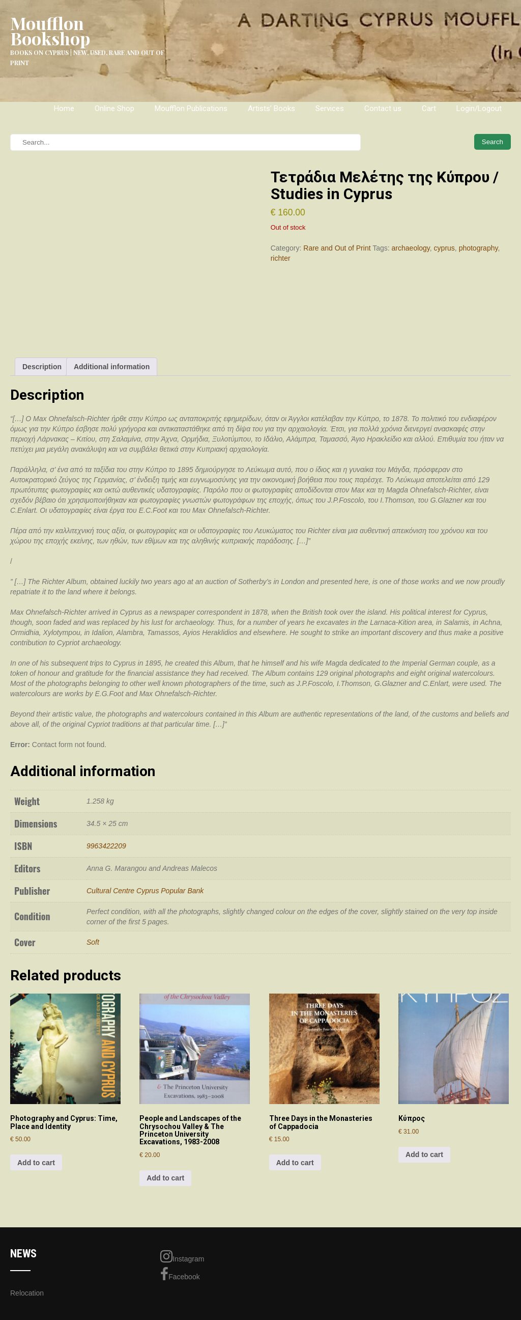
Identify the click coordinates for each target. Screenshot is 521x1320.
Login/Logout (479, 108)
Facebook (179, 1274)
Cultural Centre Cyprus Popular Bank (145, 891)
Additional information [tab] (112, 367)
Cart (429, 108)
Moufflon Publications (191, 108)
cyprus (444, 248)
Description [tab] (42, 367)
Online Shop (114, 108)
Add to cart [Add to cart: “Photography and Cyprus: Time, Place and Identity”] (36, 1163)
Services (329, 108)
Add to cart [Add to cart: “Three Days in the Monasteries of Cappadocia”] (295, 1163)
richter (281, 258)
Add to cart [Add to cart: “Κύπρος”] (424, 1154)
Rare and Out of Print (336, 248)
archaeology (411, 248)
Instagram (182, 1256)
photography (478, 248)
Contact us (382, 108)
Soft (92, 942)
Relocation (27, 1293)
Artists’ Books (271, 108)
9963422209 (106, 846)
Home (64, 108)
